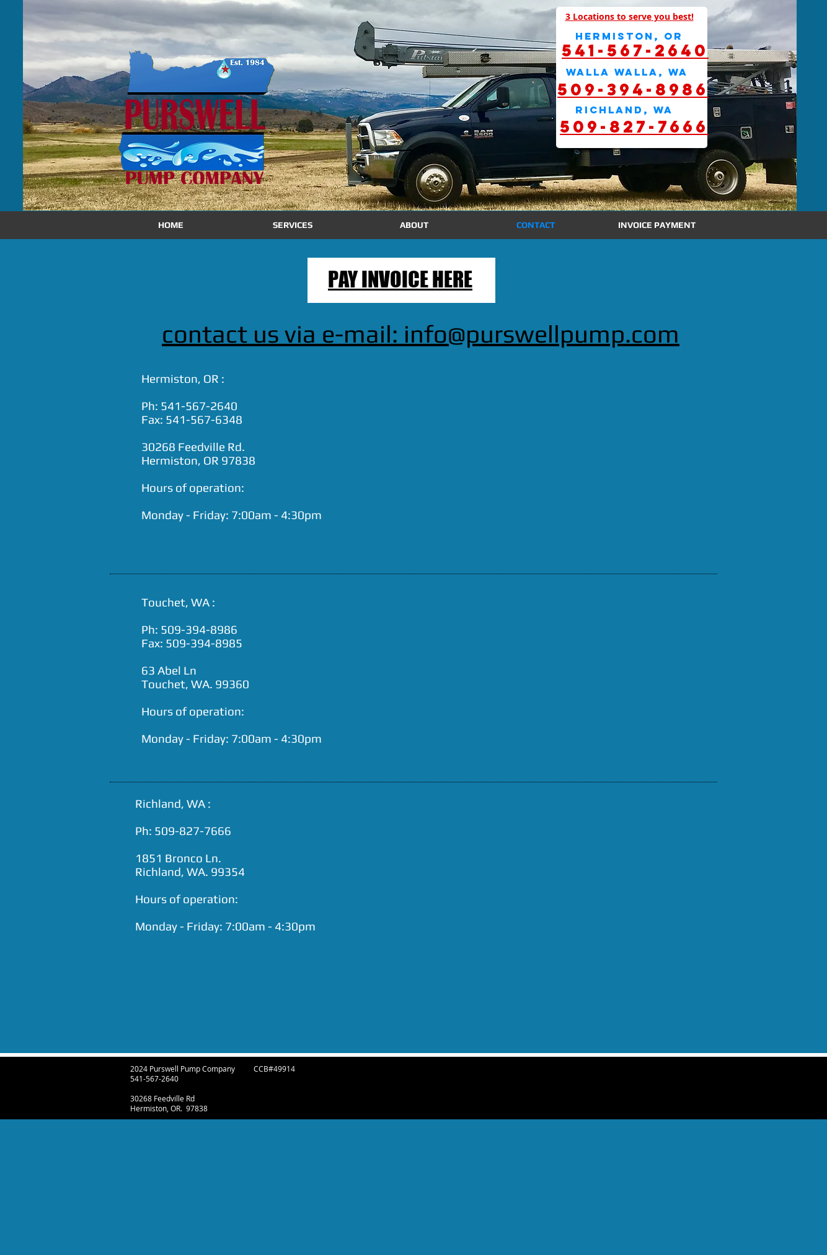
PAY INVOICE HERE (400, 279)
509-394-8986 (199, 629)
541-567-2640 (199, 406)
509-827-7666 (192, 830)
